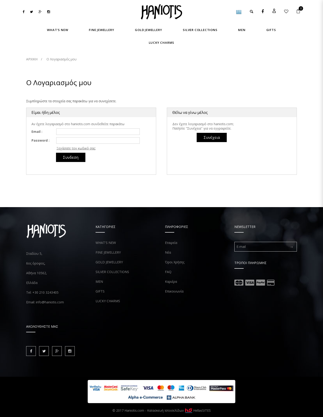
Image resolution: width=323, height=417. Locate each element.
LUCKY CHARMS (108, 301)
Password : (40, 140)
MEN (99, 281)
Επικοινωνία (174, 291)
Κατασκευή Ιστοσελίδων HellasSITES (179, 410)
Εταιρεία (171, 242)
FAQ (168, 272)
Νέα (168, 252)
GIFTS (100, 291)
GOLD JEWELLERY (109, 262)
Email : (36, 131)
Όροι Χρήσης (174, 262)
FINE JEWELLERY (108, 252)
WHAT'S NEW (106, 242)
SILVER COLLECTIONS (112, 272)
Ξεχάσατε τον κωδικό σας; (76, 148)
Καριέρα (171, 281)
